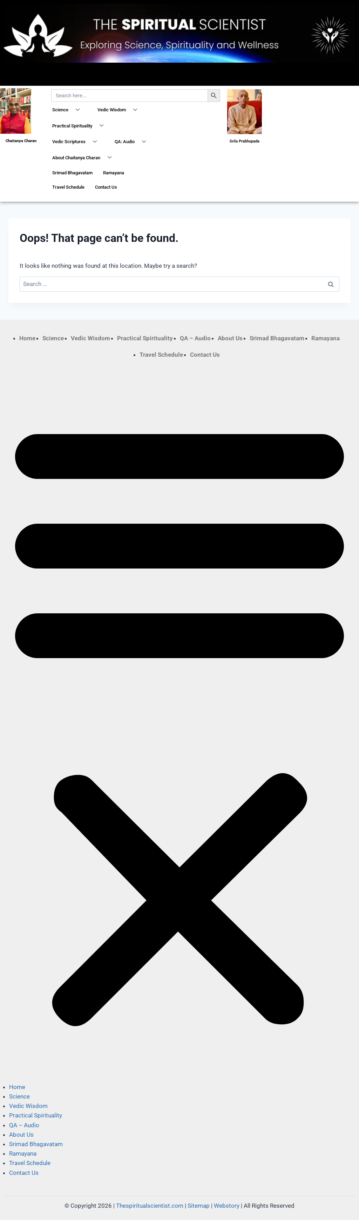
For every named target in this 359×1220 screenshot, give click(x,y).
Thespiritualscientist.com (149, 1205)
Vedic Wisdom (119, 110)
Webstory (226, 1205)
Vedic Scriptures (77, 142)
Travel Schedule (68, 187)
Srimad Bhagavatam (72, 172)
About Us (230, 338)
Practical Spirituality (80, 126)
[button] (179, 721)
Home (27, 338)
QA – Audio (195, 338)
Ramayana (113, 172)
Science (68, 110)
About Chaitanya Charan (84, 157)
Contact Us (106, 187)
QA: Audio (133, 142)
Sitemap (199, 1205)
